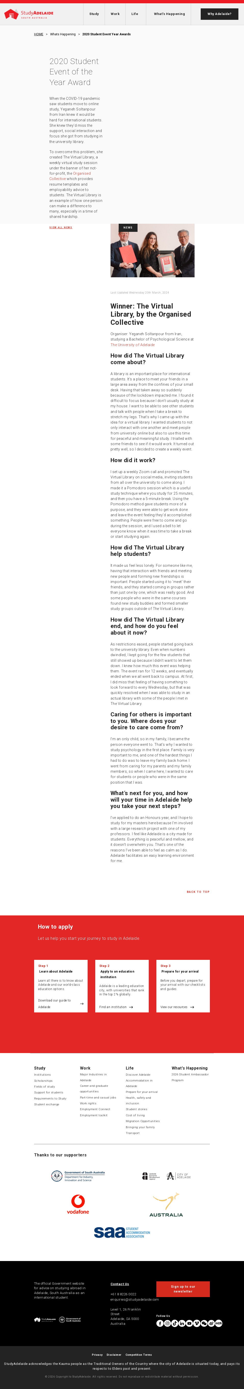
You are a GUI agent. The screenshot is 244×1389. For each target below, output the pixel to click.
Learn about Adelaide (56, 971)
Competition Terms (139, 1354)
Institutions (42, 1074)
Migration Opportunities (143, 1121)
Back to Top (198, 892)
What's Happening (169, 14)
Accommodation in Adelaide (139, 1083)
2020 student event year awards (106, 34)
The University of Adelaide (133, 345)
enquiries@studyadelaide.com (135, 1299)
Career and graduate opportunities (94, 1088)
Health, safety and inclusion (138, 1100)
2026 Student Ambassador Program (190, 1077)
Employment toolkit (94, 1115)
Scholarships (43, 1081)
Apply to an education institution (117, 974)
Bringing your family (140, 1127)
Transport (133, 1133)
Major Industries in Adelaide (93, 1077)
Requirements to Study (50, 1098)
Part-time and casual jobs (98, 1097)
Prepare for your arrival (180, 971)
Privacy (97, 1354)
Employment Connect (95, 1109)
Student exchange (46, 1104)
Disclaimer (114, 1354)
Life (134, 14)
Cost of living (135, 1115)
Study (94, 14)
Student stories (136, 1109)
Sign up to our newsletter (183, 1289)
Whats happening (63, 34)
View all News (60, 227)
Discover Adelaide (138, 1074)
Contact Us (120, 1284)
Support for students (48, 1092)
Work (115, 14)
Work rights (88, 1103)
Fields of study (44, 1086)
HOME (38, 34)
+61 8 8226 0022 (123, 1294)
